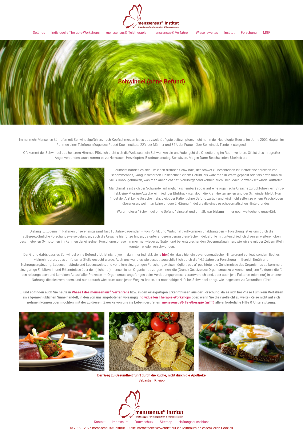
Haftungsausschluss (194, 422)
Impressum (120, 422)
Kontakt (99, 422)
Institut (229, 33)
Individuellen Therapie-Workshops (165, 297)
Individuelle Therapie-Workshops (75, 33)
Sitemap (166, 422)
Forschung (249, 33)
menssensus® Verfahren (171, 33)
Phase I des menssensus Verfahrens (100, 292)
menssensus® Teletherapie (126, 33)
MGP (266, 33)
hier (165, 255)
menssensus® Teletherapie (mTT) (188, 302)
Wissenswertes (207, 33)
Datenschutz (144, 422)
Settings (39, 33)
